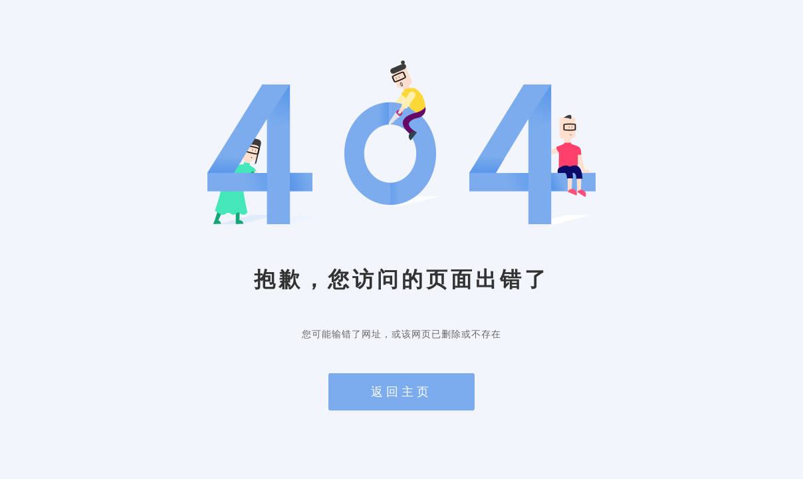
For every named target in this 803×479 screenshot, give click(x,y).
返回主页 (401, 392)
